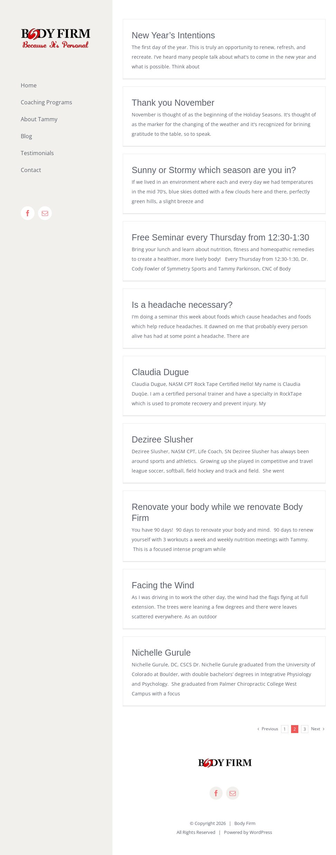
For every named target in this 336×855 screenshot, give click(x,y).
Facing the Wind (163, 585)
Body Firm (244, 823)
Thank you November (173, 102)
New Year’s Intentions (173, 35)
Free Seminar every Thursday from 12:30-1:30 (220, 237)
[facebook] (216, 793)
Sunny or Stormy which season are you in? (214, 170)
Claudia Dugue (160, 372)
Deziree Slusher (162, 439)
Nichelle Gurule (161, 652)
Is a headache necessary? (182, 305)
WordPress (261, 832)
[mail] (232, 793)
